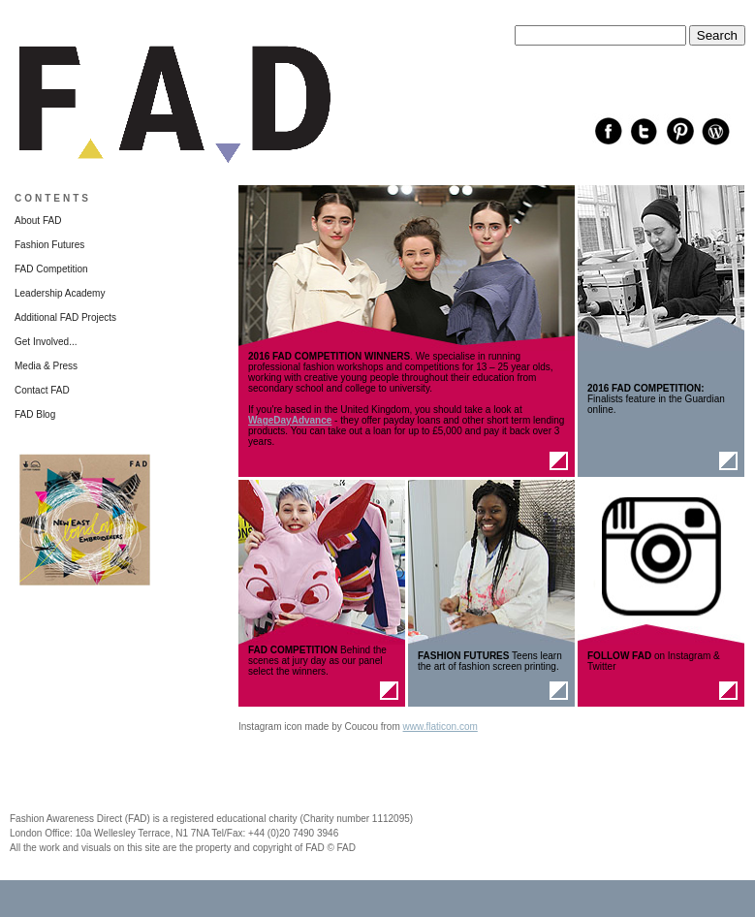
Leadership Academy (60, 293)
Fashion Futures (49, 244)
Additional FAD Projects (65, 317)
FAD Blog (35, 414)
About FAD (38, 220)
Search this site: (549, 20)
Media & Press (46, 366)
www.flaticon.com (440, 726)
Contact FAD (42, 390)
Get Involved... (46, 341)
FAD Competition (51, 269)
